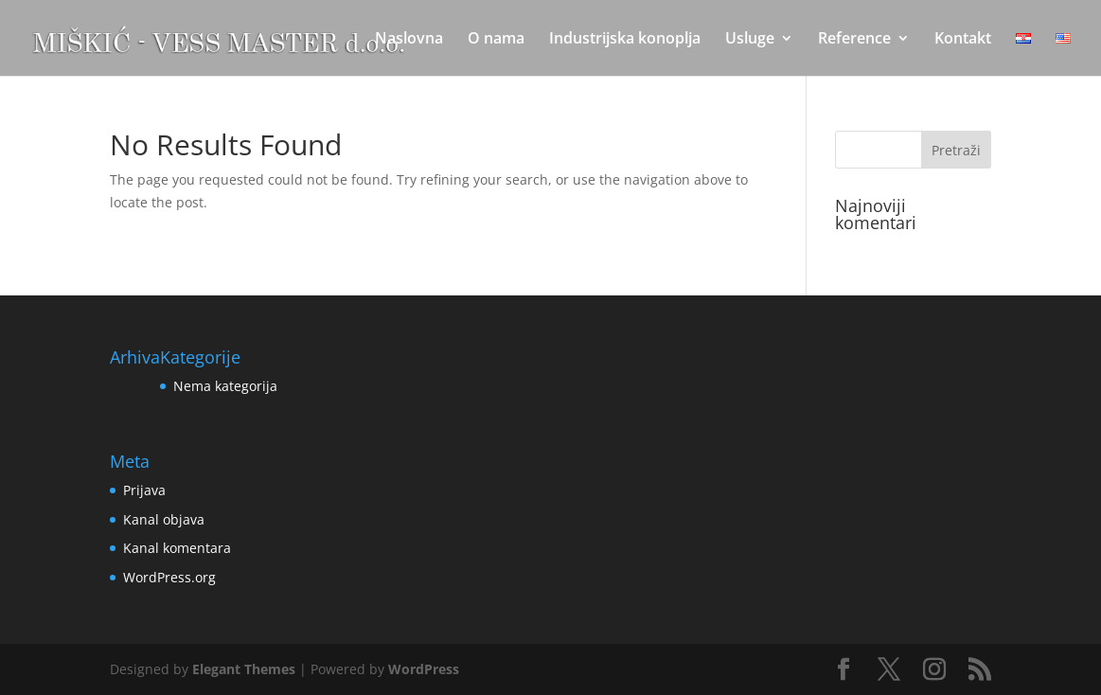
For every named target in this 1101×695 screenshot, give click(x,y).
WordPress (423, 669)
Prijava (144, 490)
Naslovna (409, 39)
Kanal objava (163, 519)
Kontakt (962, 39)
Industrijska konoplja (625, 39)
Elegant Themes (243, 669)
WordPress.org (169, 577)
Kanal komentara (177, 548)
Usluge (749, 39)
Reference (854, 39)
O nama (496, 39)
